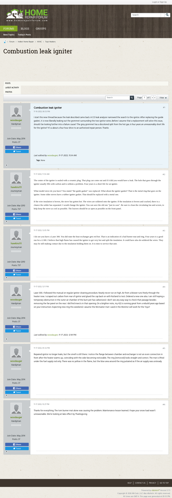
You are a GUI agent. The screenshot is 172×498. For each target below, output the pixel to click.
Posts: (15, 142)
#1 (164, 107)
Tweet (17, 151)
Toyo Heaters (50, 41)
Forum (11, 41)
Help (129, 483)
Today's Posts (24, 35)
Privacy (152, 483)
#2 (164, 174)
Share (17, 147)
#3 (164, 230)
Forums (8, 28)
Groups (41, 28)
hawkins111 (16, 187)
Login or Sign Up (159, 2)
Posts (7, 83)
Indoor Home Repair (26, 41)
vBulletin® (156, 490)
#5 (164, 348)
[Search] (147, 15)
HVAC (39, 41)
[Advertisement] (86, 66)
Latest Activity (12, 87)
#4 (164, 287)
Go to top (164, 483)
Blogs (25, 28)
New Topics (8, 35)
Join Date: (11, 138)
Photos (8, 92)
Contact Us (140, 483)
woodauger (16, 120)
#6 (164, 404)
